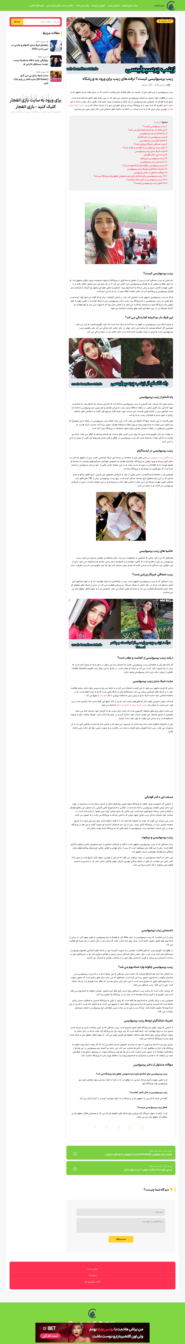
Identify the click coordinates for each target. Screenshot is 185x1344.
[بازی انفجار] (171, 6)
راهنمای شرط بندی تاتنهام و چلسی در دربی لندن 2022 (29, 47)
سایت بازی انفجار (130, 5)
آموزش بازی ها (98, 5)
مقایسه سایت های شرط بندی (60, 5)
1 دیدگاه (147, 85)
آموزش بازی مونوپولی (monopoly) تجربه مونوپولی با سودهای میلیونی (138, 1154)
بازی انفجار (159, 6)
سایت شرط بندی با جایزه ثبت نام (132, 705)
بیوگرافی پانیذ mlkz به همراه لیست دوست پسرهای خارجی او (30, 62)
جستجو (17, 21)
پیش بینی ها (83, 5)
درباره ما (93, 1275)
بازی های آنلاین (37, 5)
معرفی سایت (114, 5)
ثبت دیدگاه (121, 1239)
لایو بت (103, 695)
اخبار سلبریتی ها (165, 21)
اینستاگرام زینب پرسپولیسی (160, 457)
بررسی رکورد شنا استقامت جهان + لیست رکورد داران (148, 1170)
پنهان (158, 122)
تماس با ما (92, 1269)
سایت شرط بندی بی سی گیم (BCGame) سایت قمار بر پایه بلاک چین (30, 79)
